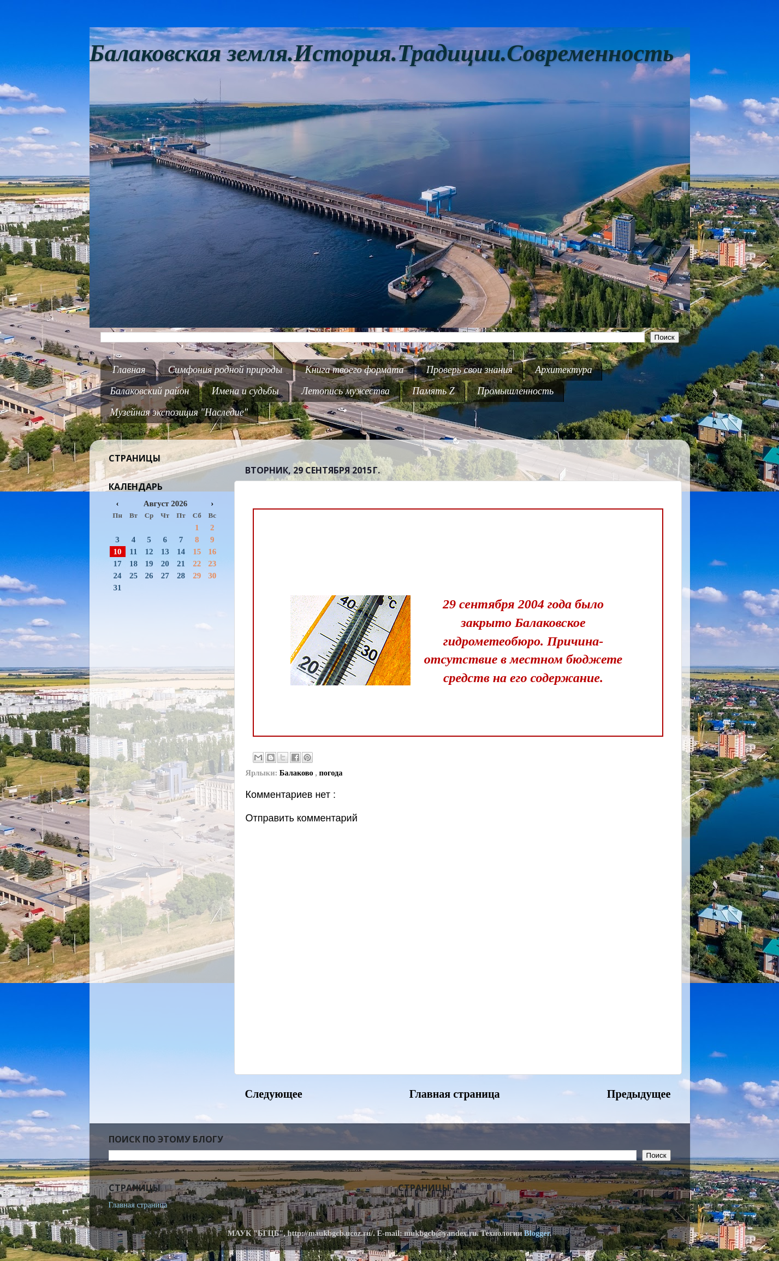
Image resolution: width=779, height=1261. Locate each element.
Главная (128, 369)
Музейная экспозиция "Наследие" (179, 412)
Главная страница (454, 1094)
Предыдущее (639, 1094)
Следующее (273, 1094)
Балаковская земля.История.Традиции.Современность (382, 53)
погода (331, 772)
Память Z (433, 391)
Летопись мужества (345, 391)
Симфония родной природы (225, 369)
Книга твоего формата (354, 369)
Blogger (537, 1233)
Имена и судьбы (245, 391)
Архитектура (563, 369)
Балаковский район (149, 391)
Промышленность (515, 391)
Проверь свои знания (469, 369)
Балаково (298, 772)
